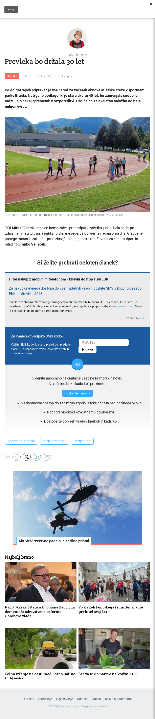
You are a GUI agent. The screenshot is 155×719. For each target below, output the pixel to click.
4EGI (143, 318)
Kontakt (82, 699)
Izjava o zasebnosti (118, 699)
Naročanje (45, 699)
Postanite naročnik (77, 393)
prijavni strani (125, 306)
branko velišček (55, 441)
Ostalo (96, 699)
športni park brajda (21, 441)
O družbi (28, 699)
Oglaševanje (64, 699)
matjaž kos (82, 441)
